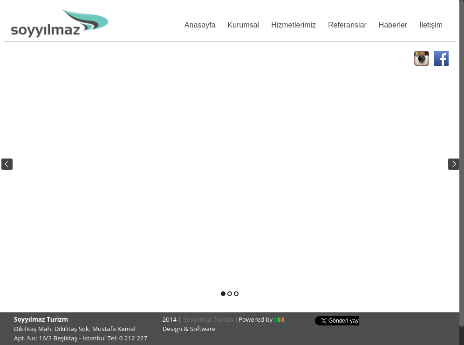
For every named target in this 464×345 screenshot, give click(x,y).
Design (173, 328)
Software (203, 328)
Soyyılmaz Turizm (208, 319)
